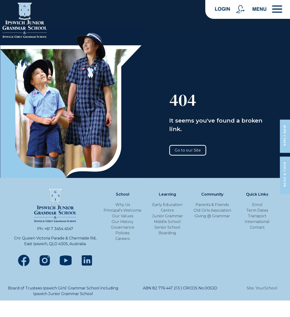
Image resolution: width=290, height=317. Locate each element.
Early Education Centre (167, 207)
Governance (122, 227)
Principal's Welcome (122, 210)
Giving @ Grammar (212, 216)
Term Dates (257, 210)
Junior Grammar (167, 216)
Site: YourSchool (262, 288)
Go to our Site (188, 150)
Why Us (122, 204)
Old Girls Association (212, 210)
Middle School (167, 221)
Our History (122, 221)
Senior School (167, 227)
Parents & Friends (212, 204)
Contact (257, 227)
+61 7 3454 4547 (58, 228)
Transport (257, 216)
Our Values (122, 216)
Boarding (167, 233)
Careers (122, 238)
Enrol (257, 204)
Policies (122, 233)
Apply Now (284, 135)
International (257, 221)
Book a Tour (284, 174)
